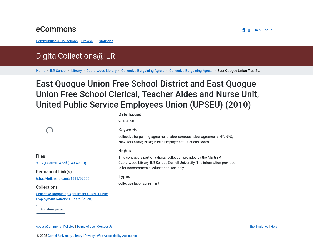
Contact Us (105, 227)
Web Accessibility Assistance (117, 236)
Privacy (90, 236)
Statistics (106, 41)
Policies (68, 227)
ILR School (58, 71)
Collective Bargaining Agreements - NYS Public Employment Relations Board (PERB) (191, 71)
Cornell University (47, 13)
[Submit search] (243, 30)
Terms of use (86, 227)
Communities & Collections (57, 41)
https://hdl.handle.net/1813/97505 (62, 178)
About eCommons (48, 227)
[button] (249, 30)
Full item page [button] (51, 209)
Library (76, 71)
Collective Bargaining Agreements (143, 71)
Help (257, 30)
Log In (267, 30)
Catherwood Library (101, 71)
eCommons (56, 29)
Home (40, 71)
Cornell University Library (65, 236)
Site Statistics (258, 227)
